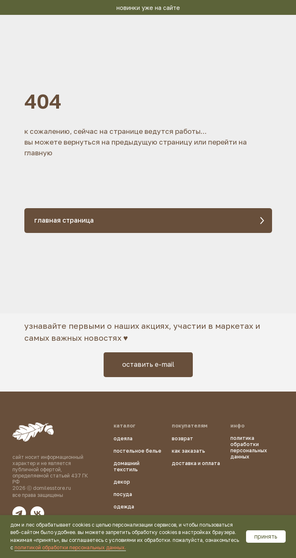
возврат (182, 438)
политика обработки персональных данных (248, 447)
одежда (124, 506)
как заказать (188, 451)
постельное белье (137, 451)
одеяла (123, 438)
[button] (148, 364)
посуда (123, 494)
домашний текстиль (127, 466)
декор (122, 482)
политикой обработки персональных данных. (70, 547)
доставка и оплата (196, 463)
